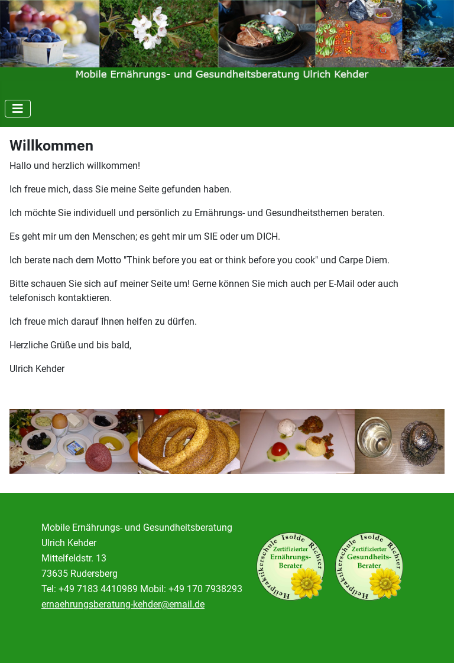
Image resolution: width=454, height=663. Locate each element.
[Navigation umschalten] (18, 108)
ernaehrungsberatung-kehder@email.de (123, 604)
